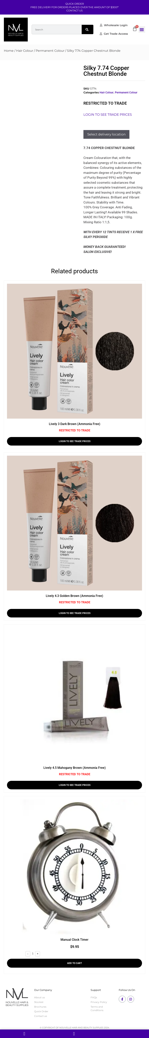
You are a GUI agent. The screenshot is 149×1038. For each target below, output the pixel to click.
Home (9, 51)
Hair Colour (24, 51)
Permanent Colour (50, 51)
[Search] (87, 29)
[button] (142, 29)
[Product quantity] (32, 953)
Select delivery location (106, 134)
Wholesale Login (114, 25)
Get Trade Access (114, 33)
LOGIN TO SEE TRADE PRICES (74, 441)
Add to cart (74, 963)
